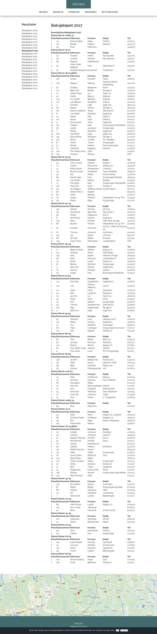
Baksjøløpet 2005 (29, 82)
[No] (154, 630)
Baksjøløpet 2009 (30, 74)
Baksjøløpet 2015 (29, 56)
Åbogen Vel (58, 12)
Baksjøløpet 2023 (29, 39)
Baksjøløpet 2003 (29, 88)
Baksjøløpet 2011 (29, 68)
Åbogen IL (43, 12)
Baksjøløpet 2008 (30, 77)
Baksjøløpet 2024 (29, 36)
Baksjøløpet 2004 (30, 85)
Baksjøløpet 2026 (29, 30)
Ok (117, 630)
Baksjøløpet (91, 12)
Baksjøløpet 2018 (29, 48)
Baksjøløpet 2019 (29, 45)
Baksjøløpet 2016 (29, 53)
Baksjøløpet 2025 (29, 33)
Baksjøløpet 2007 (29, 80)
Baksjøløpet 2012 (29, 65)
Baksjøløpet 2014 (29, 59)
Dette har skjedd (110, 12)
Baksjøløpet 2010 (29, 71)
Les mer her (124, 630)
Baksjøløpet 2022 (29, 42)
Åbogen (78, 4)
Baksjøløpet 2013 (29, 62)
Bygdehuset (74, 12)
